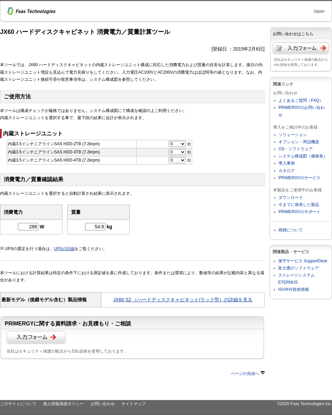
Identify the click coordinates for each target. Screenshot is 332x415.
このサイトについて (18, 403)
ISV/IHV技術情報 (293, 289)
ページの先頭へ (248, 373)
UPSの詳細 (64, 248)
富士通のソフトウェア (298, 268)
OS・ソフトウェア (295, 149)
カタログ (286, 170)
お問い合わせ (102, 403)
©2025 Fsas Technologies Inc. (304, 403)
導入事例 (286, 163)
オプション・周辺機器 (298, 141)
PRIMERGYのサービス (299, 177)
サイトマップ (133, 403)
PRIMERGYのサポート (299, 211)
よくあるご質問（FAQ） (300, 100)
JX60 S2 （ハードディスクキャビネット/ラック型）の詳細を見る (182, 299)
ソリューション (292, 134)
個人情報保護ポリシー (63, 403)
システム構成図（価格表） (302, 156)
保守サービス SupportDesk (302, 261)
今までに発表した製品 (298, 204)
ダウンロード (290, 197)
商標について (290, 230)
